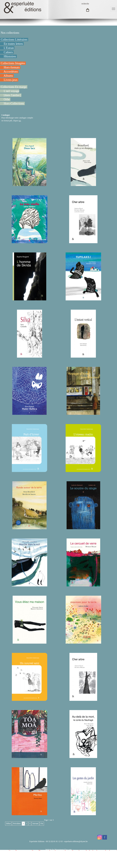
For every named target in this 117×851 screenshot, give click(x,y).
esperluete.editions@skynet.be (76, 841)
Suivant (35, 823)
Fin (41, 823)
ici (20, 121)
